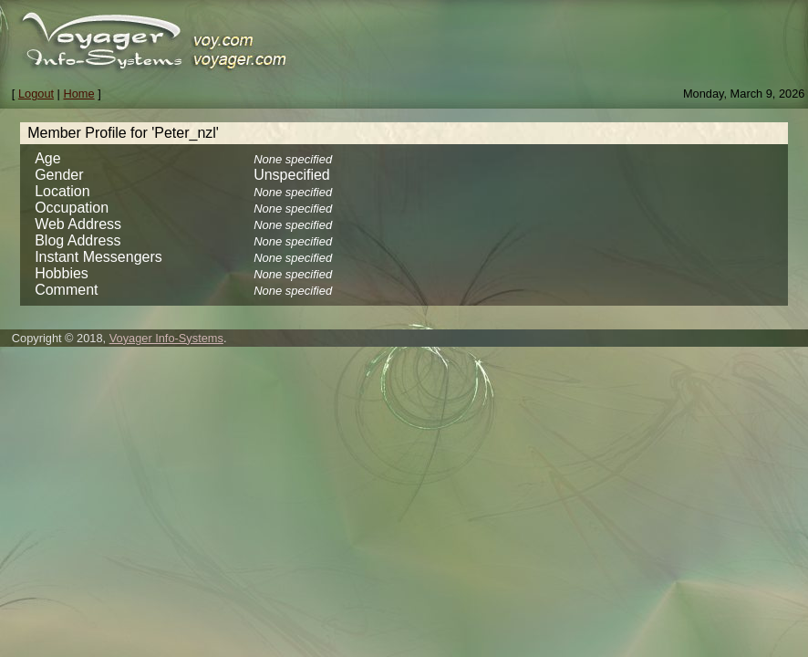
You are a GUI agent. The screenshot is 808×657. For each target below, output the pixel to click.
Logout (36, 93)
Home (79, 93)
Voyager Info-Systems (166, 338)
